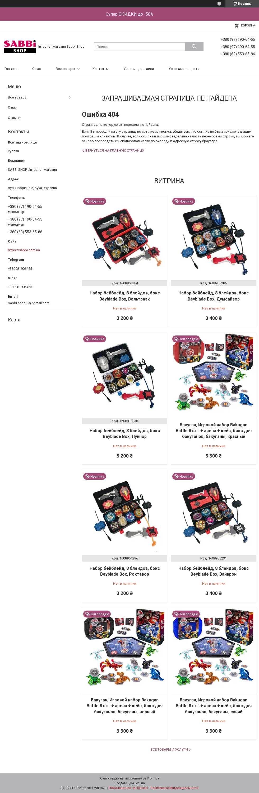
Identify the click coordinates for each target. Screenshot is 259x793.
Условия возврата (184, 69)
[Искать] (194, 46)
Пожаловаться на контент (128, 788)
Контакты (100, 69)
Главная (10, 69)
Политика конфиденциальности (174, 788)
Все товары (65, 69)
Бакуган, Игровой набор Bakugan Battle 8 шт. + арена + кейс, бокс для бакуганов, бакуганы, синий (214, 705)
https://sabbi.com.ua (24, 250)
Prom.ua (153, 778)
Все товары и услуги (169, 749)
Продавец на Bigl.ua (129, 783)
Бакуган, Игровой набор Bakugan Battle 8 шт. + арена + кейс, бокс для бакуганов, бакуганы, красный (214, 430)
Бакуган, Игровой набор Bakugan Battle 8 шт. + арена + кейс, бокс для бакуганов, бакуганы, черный (125, 705)
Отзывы (14, 118)
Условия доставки (138, 69)
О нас (36, 69)
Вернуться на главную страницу (114, 151)
